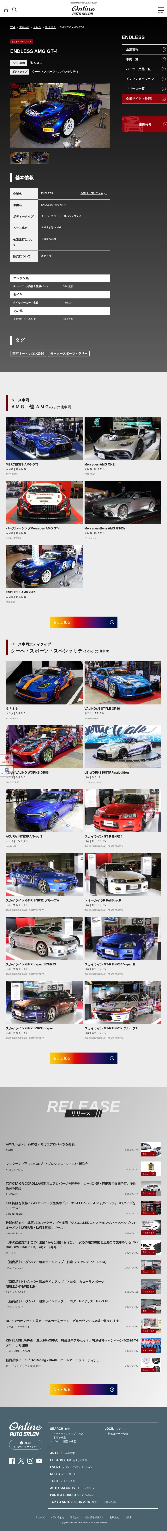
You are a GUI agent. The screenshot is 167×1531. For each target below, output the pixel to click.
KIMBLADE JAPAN (18, 1355)
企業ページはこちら (92, 193)
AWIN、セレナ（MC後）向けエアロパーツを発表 (40, 1149)
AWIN (9, 1155)
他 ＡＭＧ (50, 27)
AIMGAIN (12, 1199)
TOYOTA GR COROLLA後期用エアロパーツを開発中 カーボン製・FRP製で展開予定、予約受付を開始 (71, 1191)
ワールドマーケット (18, 1331)
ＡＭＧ (37, 27)
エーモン (11, 1258)
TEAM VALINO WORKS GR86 (27, 775)
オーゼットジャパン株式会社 (23, 1370)
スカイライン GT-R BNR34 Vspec (30, 1030)
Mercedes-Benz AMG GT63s (105, 528)
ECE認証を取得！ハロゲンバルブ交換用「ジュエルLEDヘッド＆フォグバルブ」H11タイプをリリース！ (70, 1210)
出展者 (128, 1525)
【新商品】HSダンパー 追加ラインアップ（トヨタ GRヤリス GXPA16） (58, 1306)
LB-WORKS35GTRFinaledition (107, 775)
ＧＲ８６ (12, 711)
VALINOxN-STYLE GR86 (102, 711)
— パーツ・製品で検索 (63, 1449)
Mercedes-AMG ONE (100, 464)
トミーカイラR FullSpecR (103, 902)
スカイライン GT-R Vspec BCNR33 (31, 966)
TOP (12, 27)
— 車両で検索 (58, 1445)
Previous (17, 116)
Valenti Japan (14, 1218)
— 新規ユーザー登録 (116, 1441)
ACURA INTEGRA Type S (24, 838)
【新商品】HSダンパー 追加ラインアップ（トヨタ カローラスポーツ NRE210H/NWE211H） (56, 1289)
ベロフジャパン (15, 1174)
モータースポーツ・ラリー (68, 353)
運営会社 (75, 1525)
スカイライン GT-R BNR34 (103, 838)
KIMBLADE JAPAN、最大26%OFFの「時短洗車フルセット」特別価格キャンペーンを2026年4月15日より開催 (72, 1348)
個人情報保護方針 (94, 1525)
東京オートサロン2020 (28, 353)
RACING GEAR (16, 1272)
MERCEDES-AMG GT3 (22, 464)
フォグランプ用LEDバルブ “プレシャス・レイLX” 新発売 (47, 1168)
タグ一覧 (40, 1525)
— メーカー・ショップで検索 (67, 1441)
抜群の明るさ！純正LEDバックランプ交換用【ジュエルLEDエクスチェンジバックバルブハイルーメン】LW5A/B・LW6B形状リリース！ (71, 1230)
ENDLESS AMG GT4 (20, 592)
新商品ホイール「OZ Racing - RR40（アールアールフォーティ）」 (53, 1365)
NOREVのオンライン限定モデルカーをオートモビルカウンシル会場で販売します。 (64, 1325)
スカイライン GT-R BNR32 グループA (32, 902)
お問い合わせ (57, 1525)
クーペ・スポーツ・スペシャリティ (55, 71)
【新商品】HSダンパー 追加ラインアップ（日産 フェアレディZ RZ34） (57, 1266)
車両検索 (24, 27)
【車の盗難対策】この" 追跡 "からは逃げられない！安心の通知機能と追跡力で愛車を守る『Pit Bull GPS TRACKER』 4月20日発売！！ (72, 1250)
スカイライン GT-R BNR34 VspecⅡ (110, 966)
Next (103, 116)
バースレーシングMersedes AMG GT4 (33, 528)
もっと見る (66, 623)
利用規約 (114, 1525)
